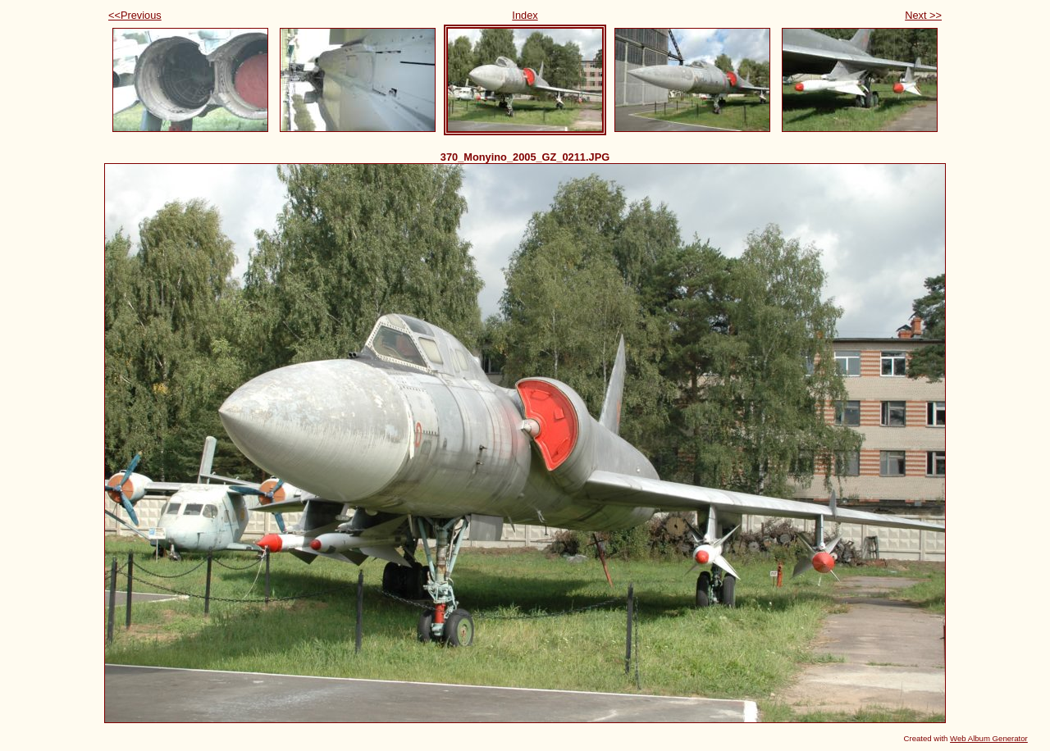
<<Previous (135, 15)
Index (524, 15)
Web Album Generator (989, 738)
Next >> (923, 15)
